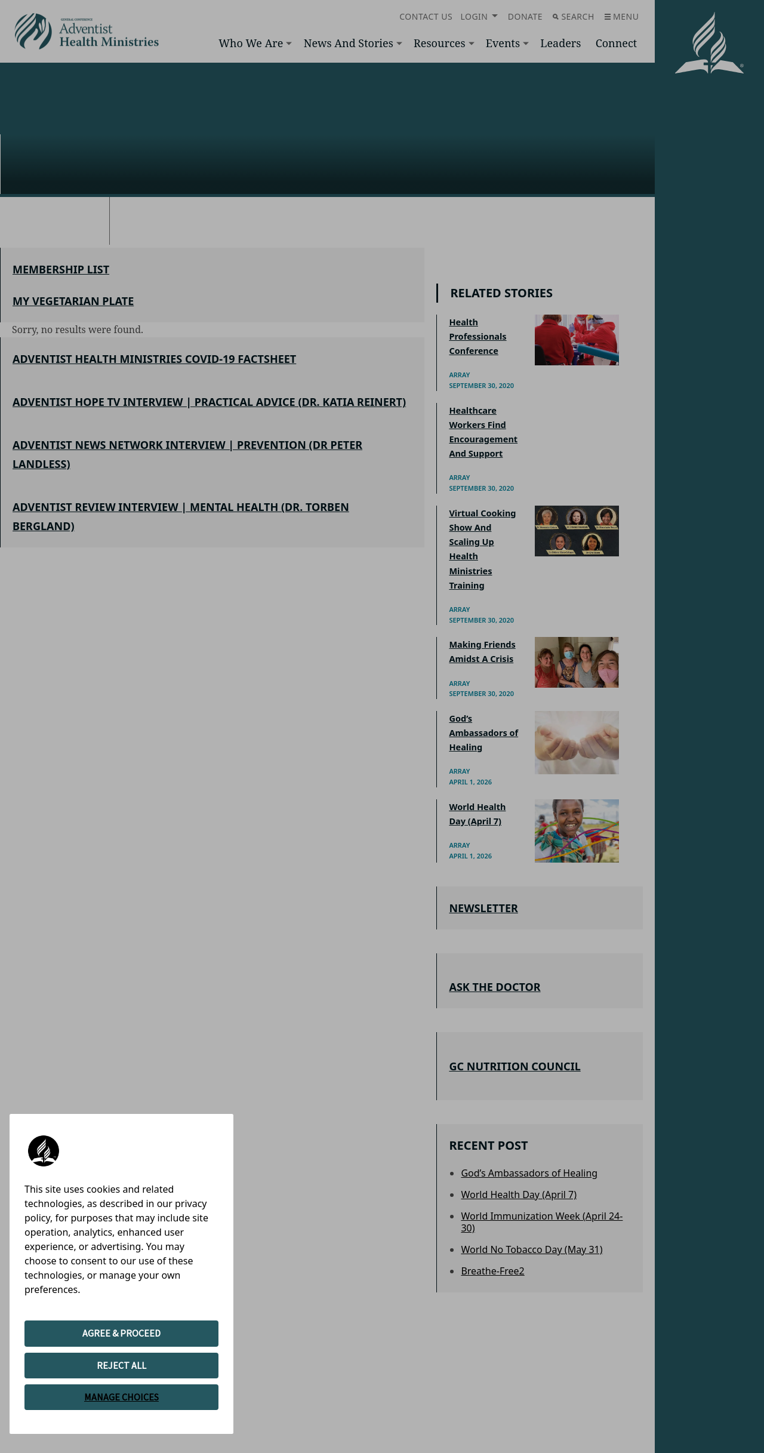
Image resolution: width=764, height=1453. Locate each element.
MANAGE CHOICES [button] (121, 1397)
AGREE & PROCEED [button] (121, 1333)
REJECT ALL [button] (121, 1365)
